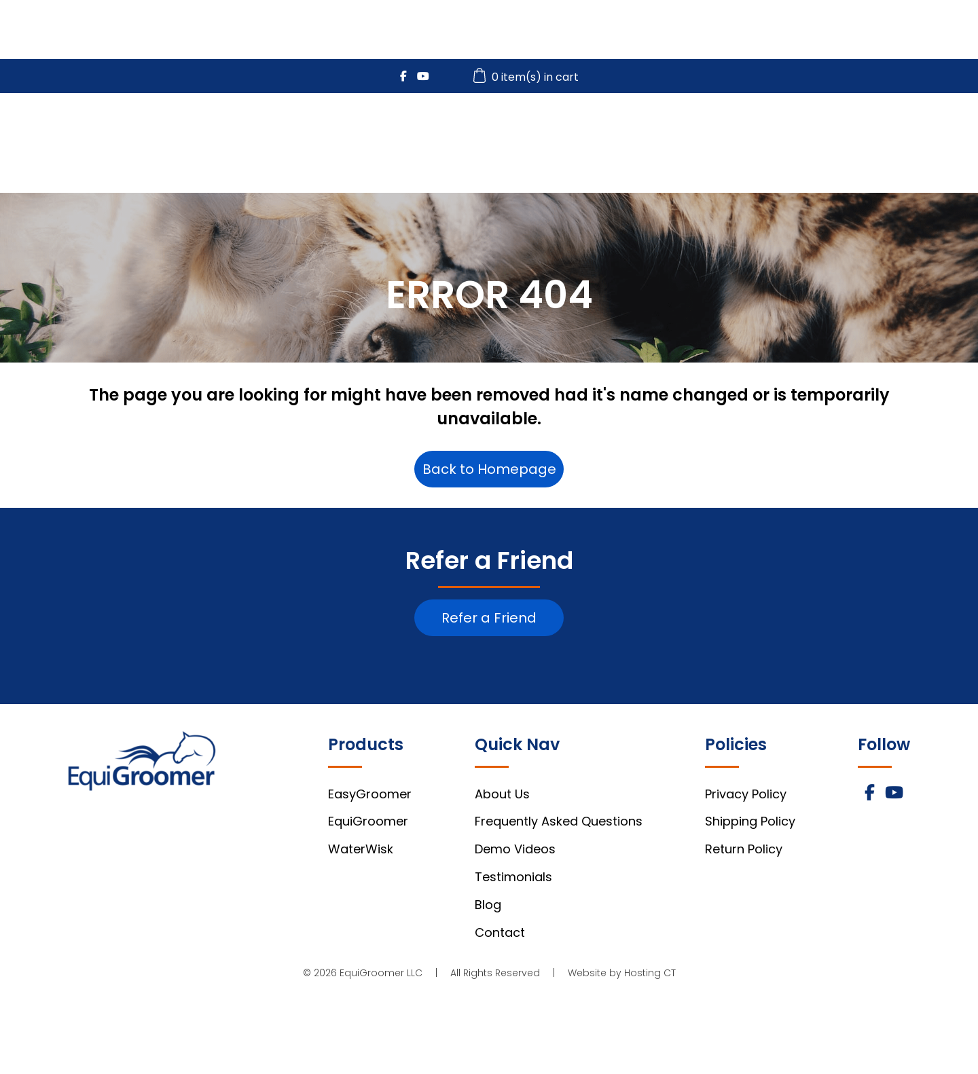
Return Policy (743, 848)
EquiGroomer (560, 130)
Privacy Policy (745, 793)
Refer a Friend (489, 617)
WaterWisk (680, 130)
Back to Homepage (489, 469)
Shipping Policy (750, 821)
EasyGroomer (431, 130)
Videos (781, 130)
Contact (500, 932)
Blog (488, 904)
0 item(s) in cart (528, 77)
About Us (502, 793)
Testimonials (513, 876)
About (946, 130)
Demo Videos (515, 848)
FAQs (865, 130)
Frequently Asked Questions (558, 821)
